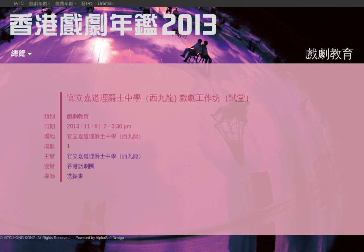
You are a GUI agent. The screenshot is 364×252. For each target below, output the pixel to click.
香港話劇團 (80, 166)
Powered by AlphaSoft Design (100, 238)
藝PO (86, 3)
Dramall (106, 3)
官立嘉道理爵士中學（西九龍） (105, 156)
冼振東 (75, 176)
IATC (19, 3)
